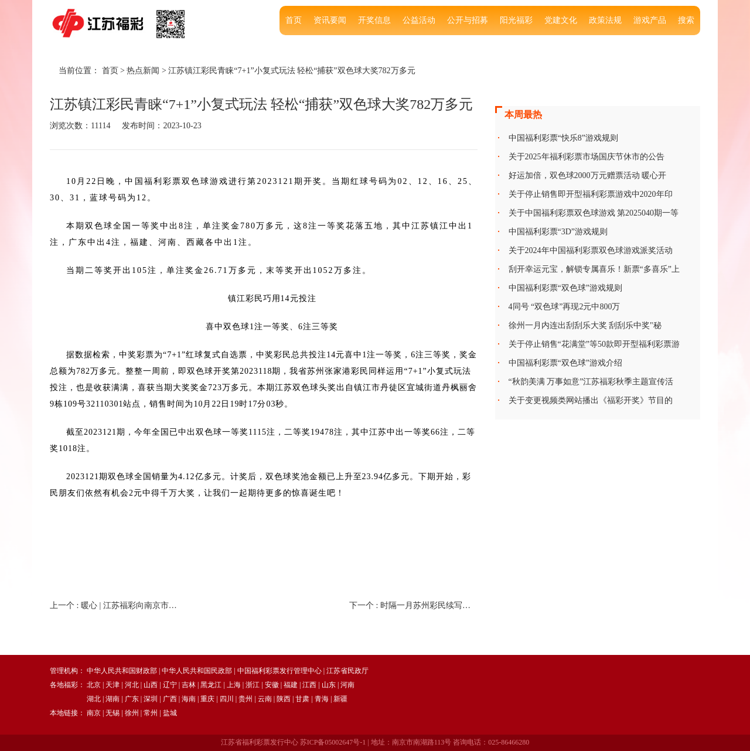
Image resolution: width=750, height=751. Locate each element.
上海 (234, 685)
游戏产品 (649, 20)
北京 (94, 685)
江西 (309, 685)
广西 (170, 699)
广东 (132, 699)
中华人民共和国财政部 (122, 671)
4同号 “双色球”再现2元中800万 (565, 306)
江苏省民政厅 (347, 671)
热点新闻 (143, 70)
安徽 (272, 685)
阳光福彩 (516, 20)
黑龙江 (210, 685)
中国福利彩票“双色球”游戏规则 (565, 288)
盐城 (170, 713)
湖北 (94, 699)
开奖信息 (374, 20)
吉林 (189, 685)
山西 (151, 685)
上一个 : (114, 605)
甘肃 (302, 699)
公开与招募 (467, 20)
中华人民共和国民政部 (197, 671)
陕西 (284, 699)
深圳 (151, 699)
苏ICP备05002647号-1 (333, 742)
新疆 (340, 699)
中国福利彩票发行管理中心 (279, 671)
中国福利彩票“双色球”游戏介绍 (565, 363)
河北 (132, 685)
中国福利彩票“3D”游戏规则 (558, 231)
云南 (265, 699)
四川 (227, 699)
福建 (291, 685)
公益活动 (419, 20)
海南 (189, 699)
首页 (293, 20)
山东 (329, 685)
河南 (347, 685)
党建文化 (560, 20)
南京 (94, 713)
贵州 (245, 699)
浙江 (253, 685)
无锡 (112, 713)
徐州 (132, 713)
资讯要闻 (329, 20)
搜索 (686, 20)
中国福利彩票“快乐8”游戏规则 (563, 138)
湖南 (112, 699)
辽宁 (170, 685)
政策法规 (605, 20)
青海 (322, 699)
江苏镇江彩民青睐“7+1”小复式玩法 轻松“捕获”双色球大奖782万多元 (291, 70)
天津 (112, 685)
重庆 (207, 699)
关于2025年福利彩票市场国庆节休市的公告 (586, 156)
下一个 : (413, 605)
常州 (151, 713)
